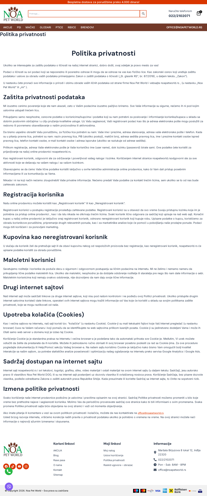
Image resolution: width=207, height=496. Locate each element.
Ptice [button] (59, 27)
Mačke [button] (30, 27)
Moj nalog (110, 450)
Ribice (72, 27)
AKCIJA (58, 450)
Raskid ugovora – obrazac (120, 465)
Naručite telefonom (180, 11)
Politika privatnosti (115, 460)
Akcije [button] (7, 27)
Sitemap (58, 474)
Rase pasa (59, 460)
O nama (58, 465)
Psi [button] (19, 27)
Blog (56, 455)
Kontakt (58, 469)
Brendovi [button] (87, 27)
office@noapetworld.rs (184, 27)
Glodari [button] (45, 27)
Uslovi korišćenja (114, 455)
